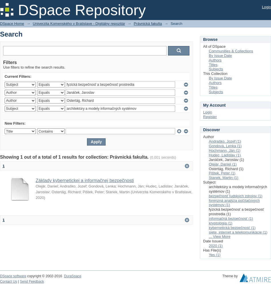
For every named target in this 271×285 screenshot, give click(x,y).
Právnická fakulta (148, 23)
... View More (219, 236)
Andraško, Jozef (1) (225, 141)
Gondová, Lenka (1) (225, 146)
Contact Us (8, 282)
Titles (213, 65)
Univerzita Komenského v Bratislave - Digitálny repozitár (79, 23)
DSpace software (13, 276)
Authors (215, 60)
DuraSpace (72, 276)
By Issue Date (220, 55)
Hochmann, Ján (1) (224, 150)
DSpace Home (12, 23)
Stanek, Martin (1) (223, 178)
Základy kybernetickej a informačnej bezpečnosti (85, 180)
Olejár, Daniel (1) (223, 164)
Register (210, 117)
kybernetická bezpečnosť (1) (232, 228)
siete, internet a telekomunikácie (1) (238, 232)
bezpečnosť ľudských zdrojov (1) (235, 196)
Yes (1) (215, 255)
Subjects (216, 69)
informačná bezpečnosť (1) (231, 218)
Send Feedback (32, 282)
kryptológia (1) (220, 223)
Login (266, 7)
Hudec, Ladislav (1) (225, 155)
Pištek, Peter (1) (222, 173)
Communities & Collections (231, 51)
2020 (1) (216, 246)
